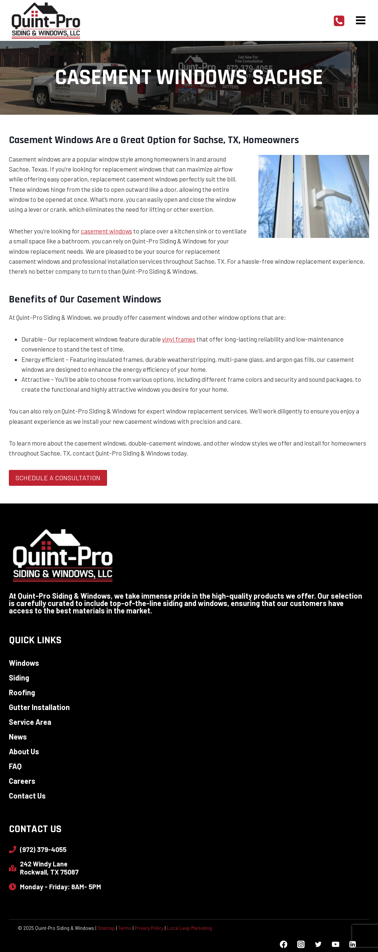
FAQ (15, 766)
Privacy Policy (149, 928)
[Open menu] (360, 20)
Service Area (30, 721)
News (18, 736)
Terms (124, 928)
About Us (24, 751)
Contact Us (27, 795)
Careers (22, 780)
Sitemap (106, 928)
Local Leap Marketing (189, 928)
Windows (24, 662)
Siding (19, 677)
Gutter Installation (39, 707)
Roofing (22, 692)
